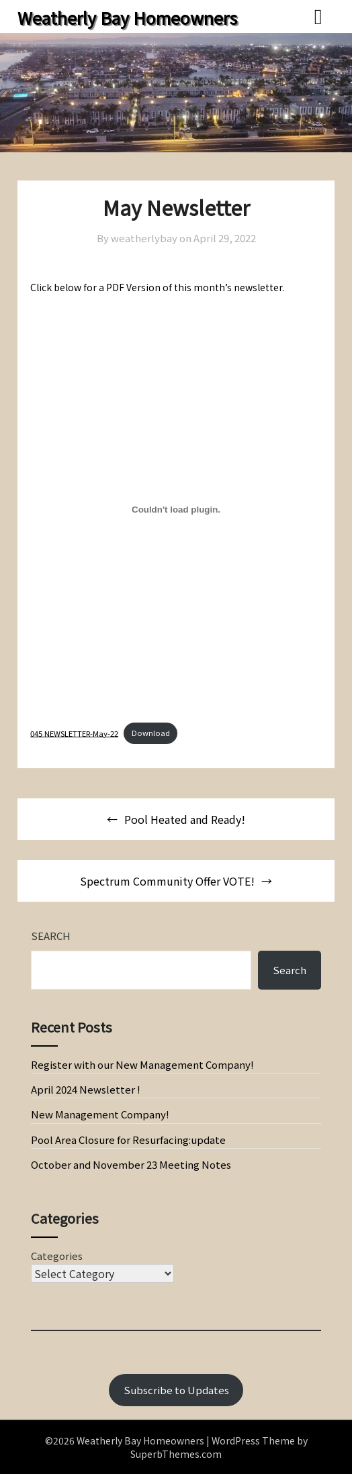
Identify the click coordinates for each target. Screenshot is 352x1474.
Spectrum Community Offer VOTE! (167, 881)
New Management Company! (100, 1114)
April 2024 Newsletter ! (85, 1089)
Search (51, 936)
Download (151, 732)
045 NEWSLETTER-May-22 (74, 732)
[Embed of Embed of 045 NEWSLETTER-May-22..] (176, 510)
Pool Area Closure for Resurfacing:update (128, 1140)
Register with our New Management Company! (142, 1064)
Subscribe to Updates (176, 1390)
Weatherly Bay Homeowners (127, 17)
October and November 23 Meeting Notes (131, 1164)
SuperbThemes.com (176, 1454)
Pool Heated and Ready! (184, 819)
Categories (57, 1256)
